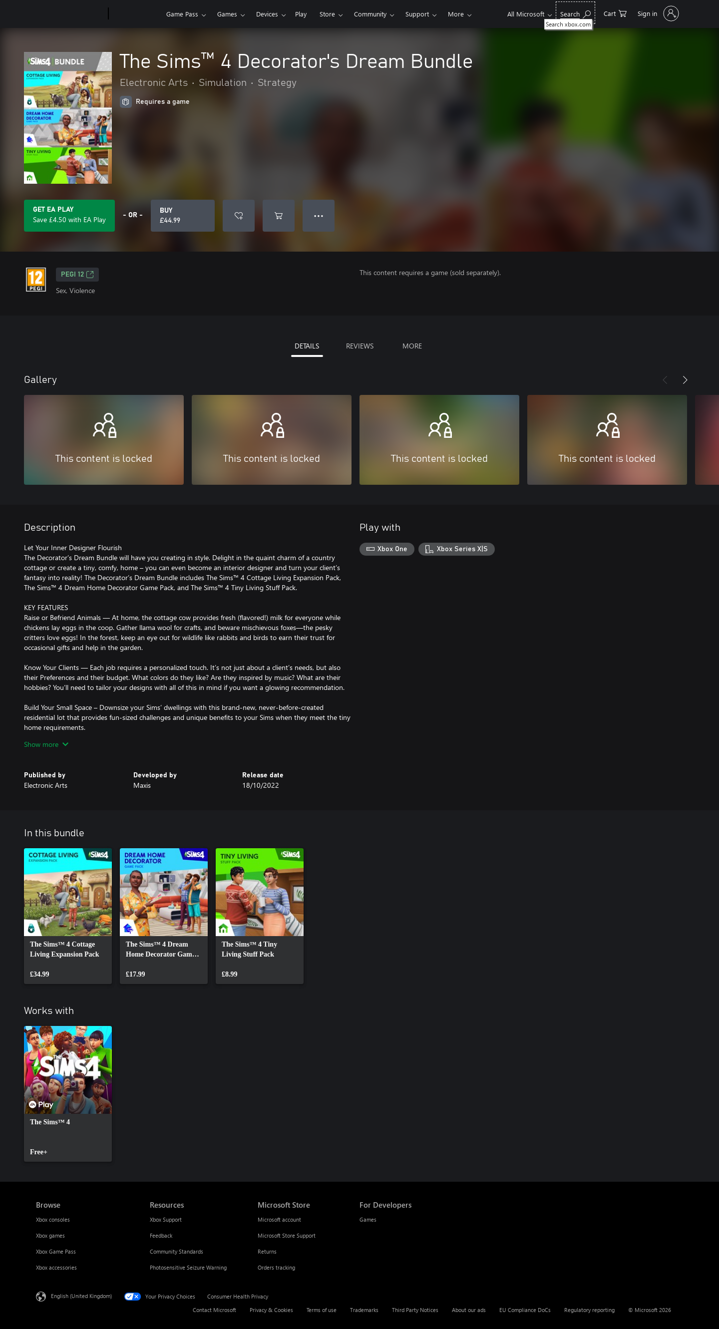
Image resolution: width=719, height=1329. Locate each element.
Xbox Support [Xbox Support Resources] (166, 1219)
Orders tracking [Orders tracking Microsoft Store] (276, 1267)
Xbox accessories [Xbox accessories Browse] (56, 1267)
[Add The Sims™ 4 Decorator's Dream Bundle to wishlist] (239, 216)
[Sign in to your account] (657, 13)
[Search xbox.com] (575, 12)
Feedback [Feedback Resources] (161, 1235)
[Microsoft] (70, 13)
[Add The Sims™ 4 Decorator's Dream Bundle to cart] (279, 216)
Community (370, 13)
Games (227, 13)
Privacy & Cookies (271, 1310)
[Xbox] (136, 13)
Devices (267, 13)
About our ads (469, 1310)
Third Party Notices (415, 1310)
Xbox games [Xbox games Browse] (50, 1235)
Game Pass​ (182, 13)
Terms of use (322, 1310)
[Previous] (665, 380)
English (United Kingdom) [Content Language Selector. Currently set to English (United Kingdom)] (81, 1296)
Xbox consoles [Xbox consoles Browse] (53, 1219)
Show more (46, 744)
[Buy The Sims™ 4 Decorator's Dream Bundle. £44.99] (183, 216)
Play (301, 13)
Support (417, 13)
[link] (68, 916)
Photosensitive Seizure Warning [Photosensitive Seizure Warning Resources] (188, 1267)
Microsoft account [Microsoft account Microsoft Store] (279, 1219)
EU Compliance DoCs (525, 1310)
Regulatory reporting (589, 1310)
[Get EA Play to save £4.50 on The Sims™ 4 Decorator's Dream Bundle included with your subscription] (69, 216)
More (456, 13)
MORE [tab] (412, 345)
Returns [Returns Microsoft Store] (267, 1251)
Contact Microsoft (214, 1310)
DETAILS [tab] (307, 345)
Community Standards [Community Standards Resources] (176, 1251)
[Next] (685, 380)
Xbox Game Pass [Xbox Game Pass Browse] (56, 1251)
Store (327, 13)
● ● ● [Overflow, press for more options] (319, 215)
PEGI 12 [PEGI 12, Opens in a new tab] (77, 275)
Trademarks (364, 1310)
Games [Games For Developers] (368, 1219)
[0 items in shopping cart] (615, 12)
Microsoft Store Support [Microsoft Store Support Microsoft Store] (287, 1235)
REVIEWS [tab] (359, 345)
